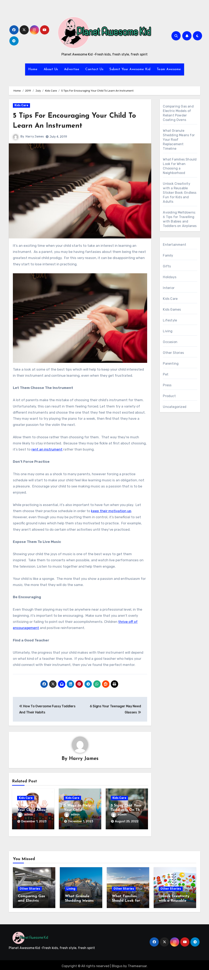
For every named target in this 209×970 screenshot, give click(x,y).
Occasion (170, 342)
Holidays (169, 277)
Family (168, 255)
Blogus (117, 964)
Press (167, 385)
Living (167, 331)
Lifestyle (170, 320)
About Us (51, 69)
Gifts (167, 266)
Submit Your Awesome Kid (130, 69)
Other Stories (173, 353)
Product (169, 396)
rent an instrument (46, 449)
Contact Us (94, 69)
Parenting (171, 363)
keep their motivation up (111, 511)
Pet (165, 374)
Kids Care (21, 105)
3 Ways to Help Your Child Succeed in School (79, 810)
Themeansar (137, 964)
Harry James (35, 136)
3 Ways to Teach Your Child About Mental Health (32, 810)
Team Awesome (169, 69)
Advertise (71, 69)
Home (33, 69)
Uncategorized (174, 407)
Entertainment (174, 245)
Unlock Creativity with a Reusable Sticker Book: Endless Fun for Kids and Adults (179, 193)
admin (25, 815)
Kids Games (172, 309)
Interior (169, 288)
